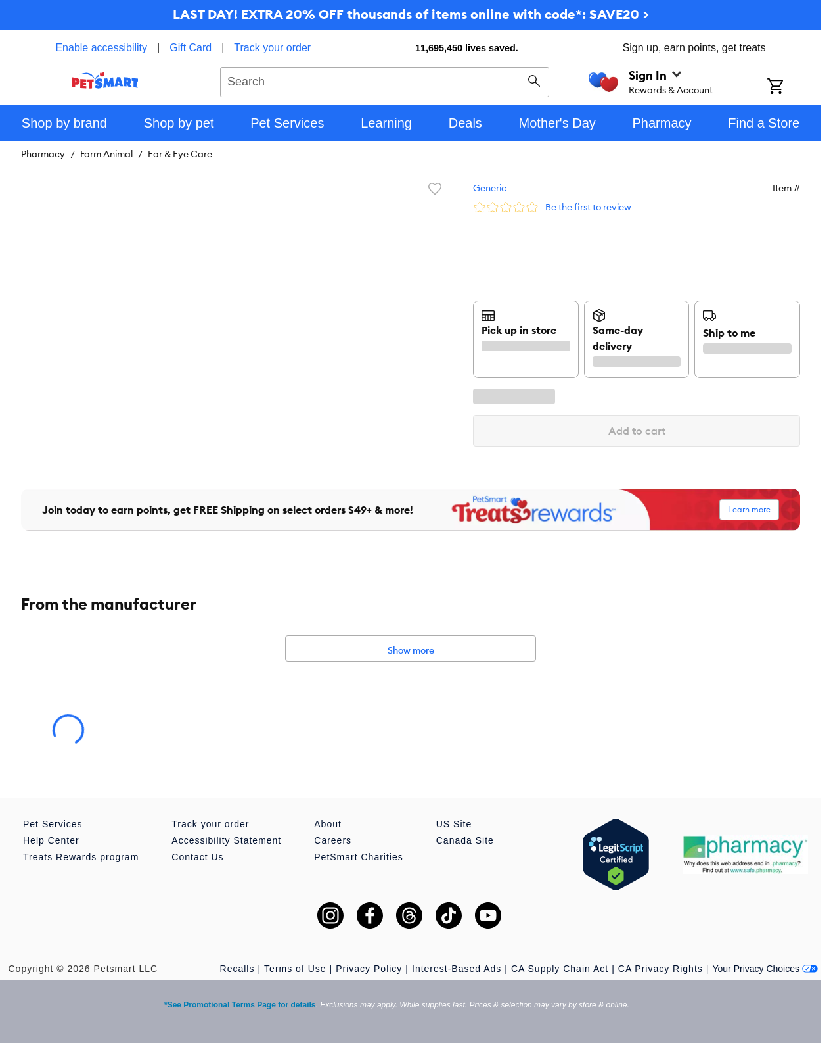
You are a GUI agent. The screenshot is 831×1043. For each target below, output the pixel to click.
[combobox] (384, 80)
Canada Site (465, 840)
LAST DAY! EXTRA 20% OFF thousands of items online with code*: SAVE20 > (411, 14)
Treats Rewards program (81, 857)
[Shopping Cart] (792, 87)
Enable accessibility (101, 47)
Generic (489, 188)
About (328, 824)
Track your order (272, 47)
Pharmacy (43, 154)
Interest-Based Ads (456, 968)
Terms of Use (295, 968)
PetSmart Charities (358, 857)
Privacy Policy (369, 968)
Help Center (51, 840)
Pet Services (53, 824)
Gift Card (190, 47)
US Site (454, 824)
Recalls (237, 968)
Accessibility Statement (226, 840)
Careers (332, 840)
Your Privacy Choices (765, 969)
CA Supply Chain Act (559, 968)
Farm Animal (106, 154)
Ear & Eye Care (180, 154)
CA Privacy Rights (660, 968)
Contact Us (197, 857)
